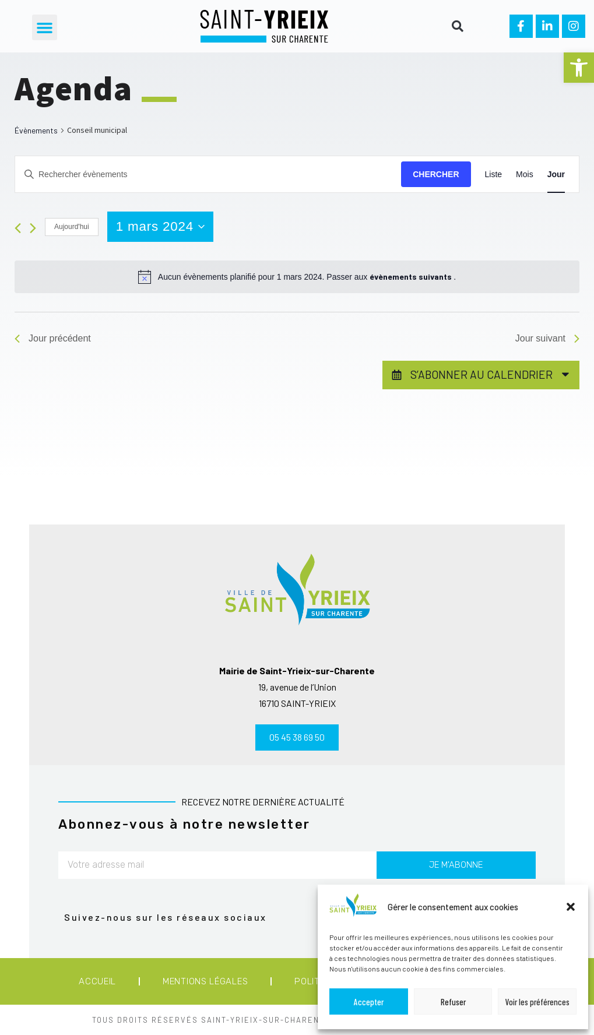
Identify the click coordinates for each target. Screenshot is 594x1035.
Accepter (369, 1002)
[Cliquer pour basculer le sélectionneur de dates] (160, 227)
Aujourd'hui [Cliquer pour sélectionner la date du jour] (71, 227)
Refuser (453, 1002)
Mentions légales (205, 981)
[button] (579, 67)
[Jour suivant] (33, 228)
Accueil (97, 981)
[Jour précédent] (18, 228)
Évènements (36, 130)
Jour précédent (53, 338)
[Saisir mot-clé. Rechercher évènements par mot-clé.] (208, 174)
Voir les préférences (537, 1002)
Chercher (436, 174)
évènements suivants (412, 276)
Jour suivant (547, 338)
